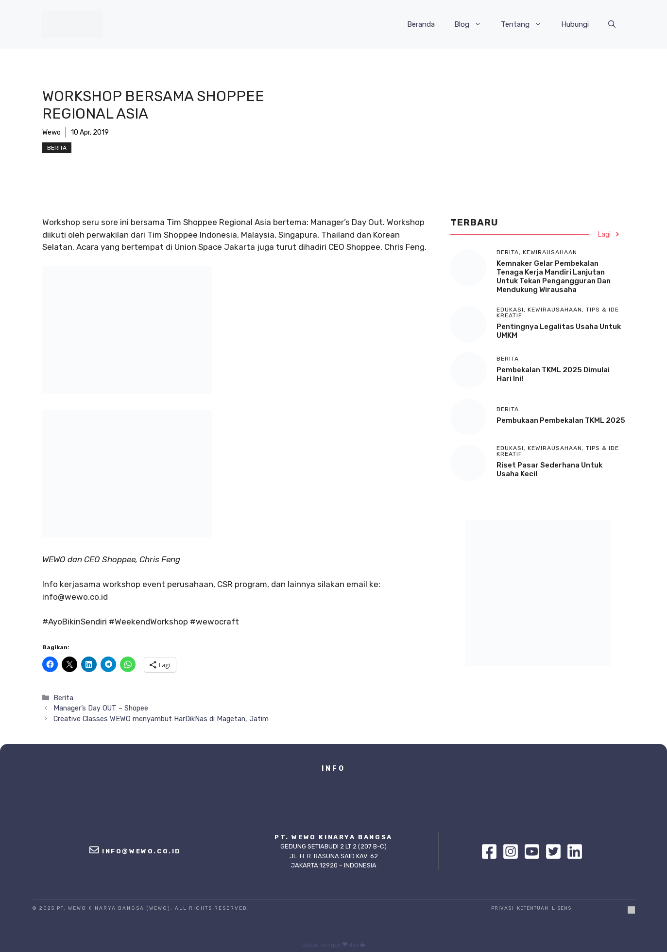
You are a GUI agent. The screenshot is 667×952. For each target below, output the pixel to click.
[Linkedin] (574, 851)
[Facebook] (491, 851)
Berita (57, 147)
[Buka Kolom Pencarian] (612, 24)
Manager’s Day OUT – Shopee (100, 708)
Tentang (526, 24)
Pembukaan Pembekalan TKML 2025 (560, 420)
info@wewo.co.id (141, 851)
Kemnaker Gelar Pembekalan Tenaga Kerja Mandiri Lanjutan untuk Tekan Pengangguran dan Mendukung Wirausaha (553, 276)
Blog (472, 24)
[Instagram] (513, 851)
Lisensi (562, 908)
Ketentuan (532, 908)
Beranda (421, 24)
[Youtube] (534, 851)
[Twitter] (555, 851)
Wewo (51, 132)
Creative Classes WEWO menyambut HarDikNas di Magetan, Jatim (161, 718)
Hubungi (575, 24)
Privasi (502, 908)
